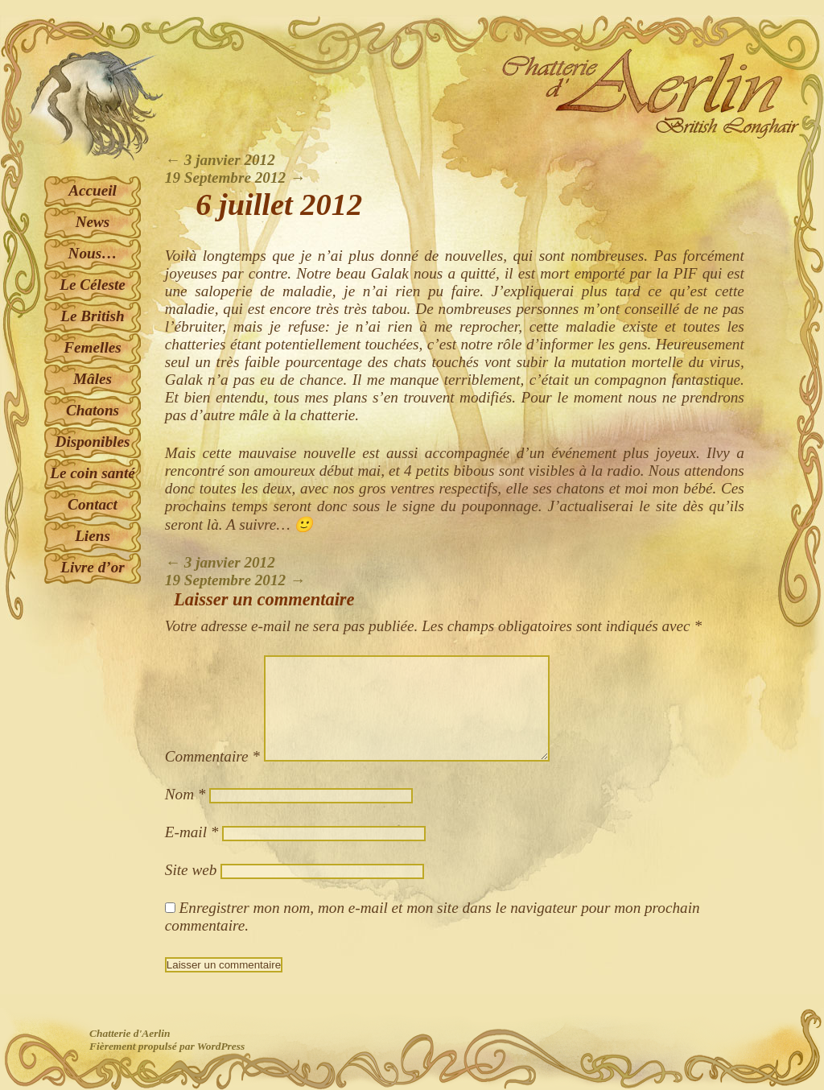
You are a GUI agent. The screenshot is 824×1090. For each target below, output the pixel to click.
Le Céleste (93, 284)
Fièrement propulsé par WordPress (167, 1046)
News (93, 221)
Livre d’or (92, 567)
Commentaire (212, 756)
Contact (92, 504)
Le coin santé (92, 472)
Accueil (92, 190)
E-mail (192, 832)
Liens (92, 535)
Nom (185, 794)
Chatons (92, 410)
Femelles (92, 347)
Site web (190, 869)
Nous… (92, 253)
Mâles (92, 378)
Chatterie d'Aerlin (129, 1033)
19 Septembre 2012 (235, 177)
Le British (92, 316)
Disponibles (93, 441)
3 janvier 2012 (220, 159)
